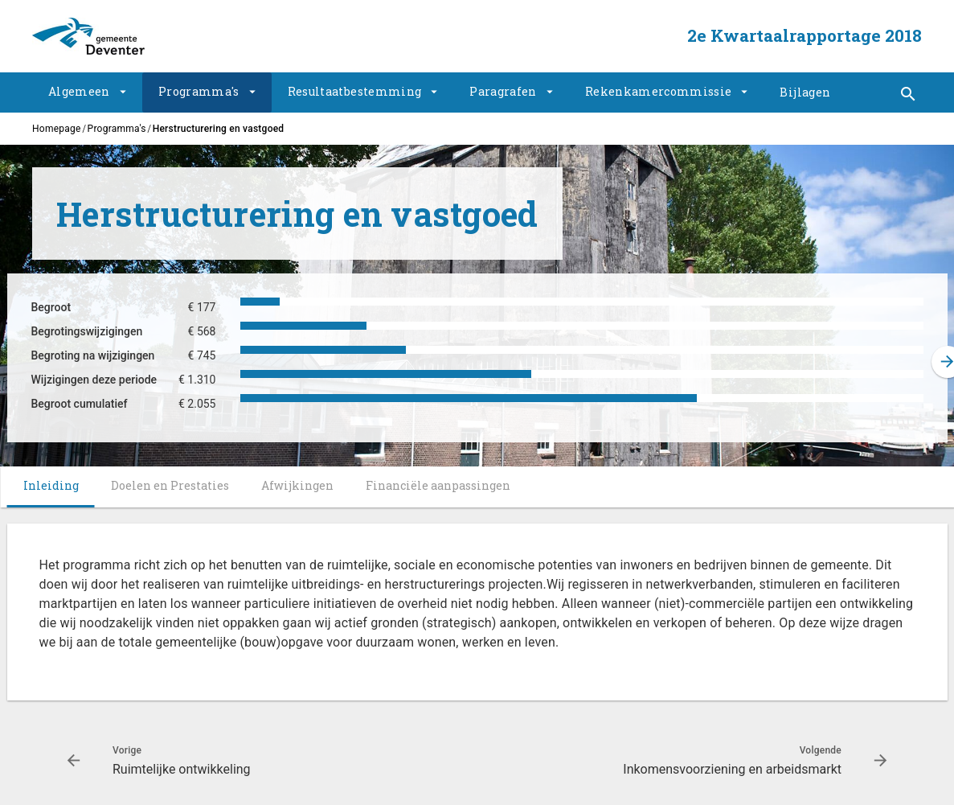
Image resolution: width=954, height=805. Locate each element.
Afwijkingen (297, 485)
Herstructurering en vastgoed (219, 128)
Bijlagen (805, 92)
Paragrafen (503, 91)
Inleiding (51, 485)
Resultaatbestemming (355, 91)
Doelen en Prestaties (170, 485)
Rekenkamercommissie (658, 91)
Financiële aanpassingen (438, 485)
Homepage (56, 128)
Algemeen (79, 91)
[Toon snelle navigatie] (908, 94)
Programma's (199, 91)
